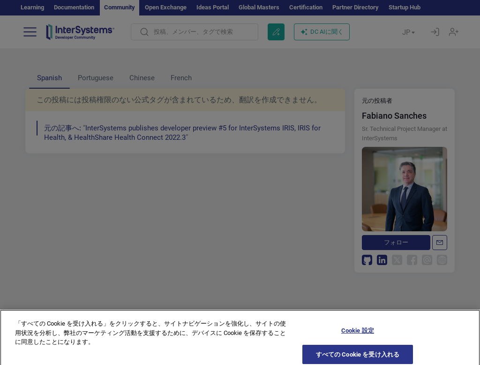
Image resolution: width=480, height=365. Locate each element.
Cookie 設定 (357, 336)
